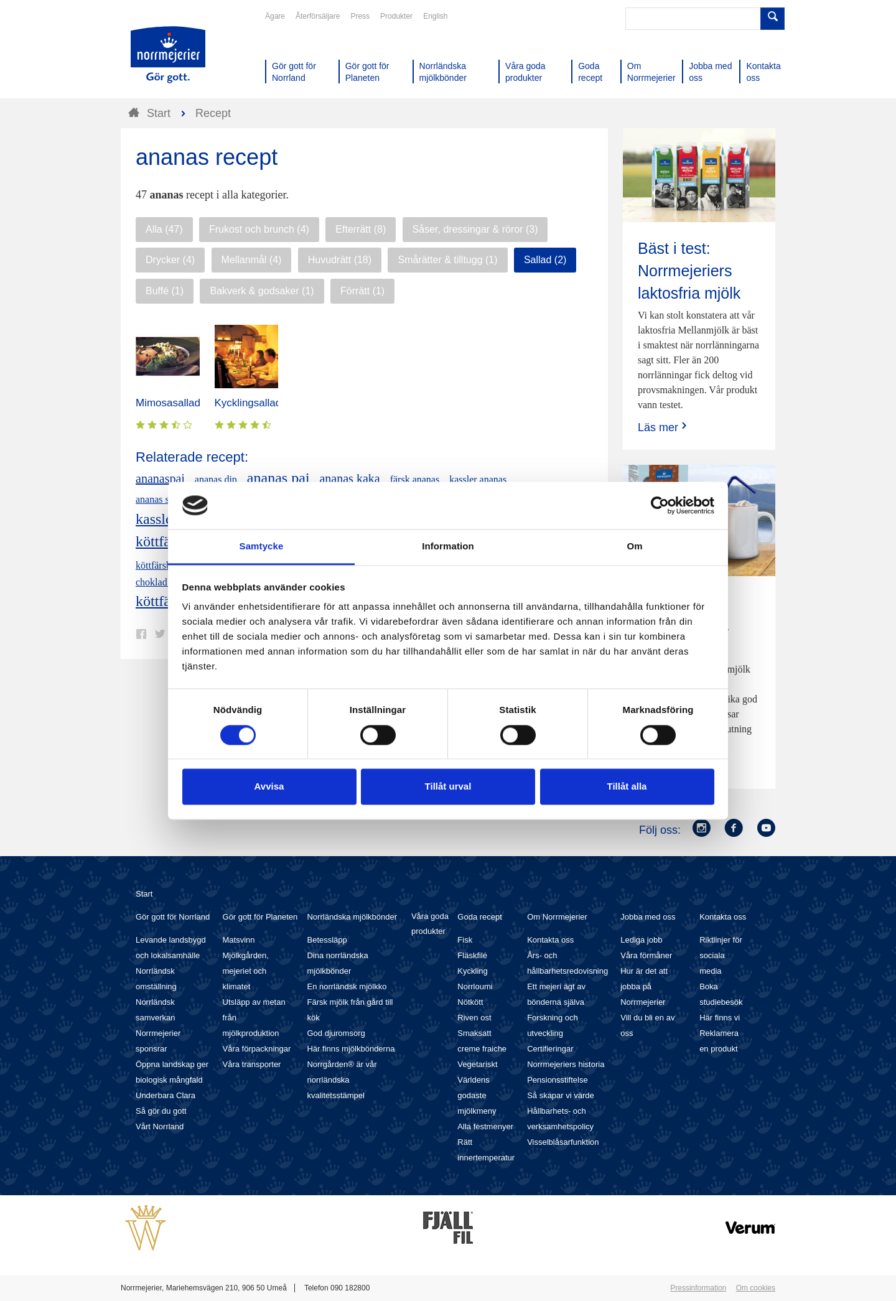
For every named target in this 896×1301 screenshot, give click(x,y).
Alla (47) (164, 229)
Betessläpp (327, 939)
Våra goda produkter (430, 924)
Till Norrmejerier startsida (168, 54)
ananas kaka (349, 478)
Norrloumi (474, 986)
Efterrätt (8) (360, 229)
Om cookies (755, 1288)
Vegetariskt (477, 1064)
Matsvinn (239, 939)
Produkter (396, 16)
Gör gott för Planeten (260, 916)
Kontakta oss (550, 939)
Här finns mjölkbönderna (350, 1048)
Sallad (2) (545, 259)
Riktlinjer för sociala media (720, 955)
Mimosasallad (168, 403)
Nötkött (470, 1002)
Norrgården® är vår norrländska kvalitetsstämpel (341, 1080)
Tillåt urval (448, 786)
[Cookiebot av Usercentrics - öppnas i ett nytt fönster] (659, 505)
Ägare (275, 16)
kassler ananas (477, 479)
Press (360, 16)
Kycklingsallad (248, 403)
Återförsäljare (318, 16)
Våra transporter (252, 1064)
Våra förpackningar (257, 1048)
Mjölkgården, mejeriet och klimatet (246, 971)
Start (144, 893)
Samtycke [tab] (262, 546)
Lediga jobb (641, 939)
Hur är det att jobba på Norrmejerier (644, 986)
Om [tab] (634, 546)
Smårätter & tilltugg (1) (447, 259)
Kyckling (472, 971)
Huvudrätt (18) (339, 259)
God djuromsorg (336, 1033)
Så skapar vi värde (560, 1095)
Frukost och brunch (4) (259, 229)
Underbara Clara (165, 1095)
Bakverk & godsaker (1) (262, 291)
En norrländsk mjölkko (346, 986)
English (435, 16)
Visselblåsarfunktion (563, 1142)
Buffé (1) (165, 291)
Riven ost (474, 1017)
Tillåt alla (627, 786)
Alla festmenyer (485, 1126)
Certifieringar (550, 1048)
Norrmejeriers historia (565, 1064)
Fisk (464, 939)
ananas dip (216, 479)
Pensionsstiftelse (557, 1079)
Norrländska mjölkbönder (352, 916)
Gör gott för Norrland (173, 916)
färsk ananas (415, 479)
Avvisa (269, 786)
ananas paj (278, 478)
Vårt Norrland (160, 1126)
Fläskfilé (472, 955)
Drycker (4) (170, 259)
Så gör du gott (161, 1111)
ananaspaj (160, 478)
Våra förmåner (646, 955)
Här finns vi (719, 1017)
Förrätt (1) (362, 291)
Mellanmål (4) (252, 259)
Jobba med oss (647, 916)
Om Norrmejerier (557, 916)
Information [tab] (448, 546)
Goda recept (479, 916)
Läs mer (663, 427)
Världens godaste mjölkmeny (476, 1095)
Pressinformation (698, 1288)
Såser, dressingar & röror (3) (475, 229)
